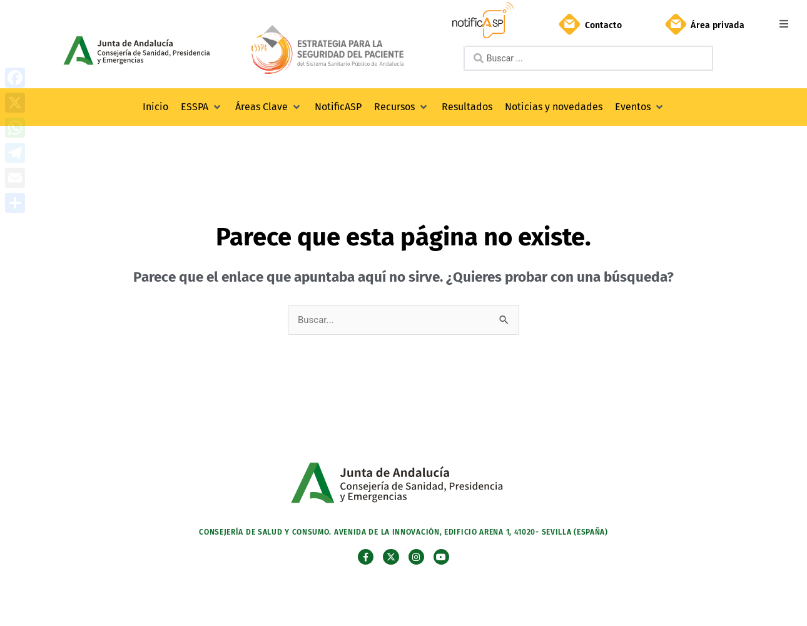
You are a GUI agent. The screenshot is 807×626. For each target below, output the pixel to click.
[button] (783, 23)
